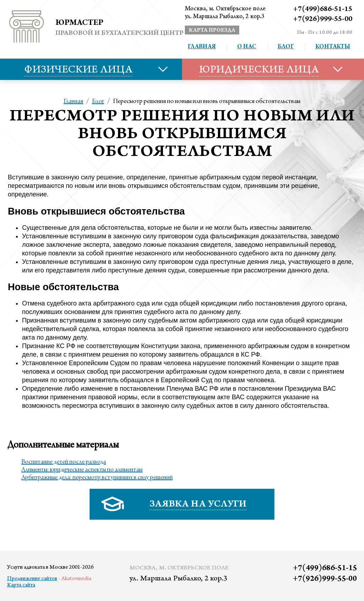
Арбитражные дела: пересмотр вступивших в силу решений (97, 477)
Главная (202, 47)
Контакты (332, 47)
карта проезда (212, 30)
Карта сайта (21, 585)
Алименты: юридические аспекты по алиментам (82, 469)
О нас (246, 47)
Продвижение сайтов (32, 579)
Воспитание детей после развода (63, 462)
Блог (286, 47)
